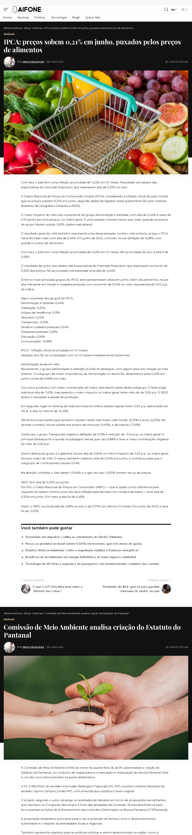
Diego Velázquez (33, 62)
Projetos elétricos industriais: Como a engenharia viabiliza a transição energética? (82, 550)
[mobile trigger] (7, 10)
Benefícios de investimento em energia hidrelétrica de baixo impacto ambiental (81, 557)
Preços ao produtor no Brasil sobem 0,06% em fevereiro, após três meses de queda (84, 543)
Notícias (9, 34)
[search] (166, 9)
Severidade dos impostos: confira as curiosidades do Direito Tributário (74, 537)
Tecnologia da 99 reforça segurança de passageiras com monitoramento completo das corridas (92, 564)
